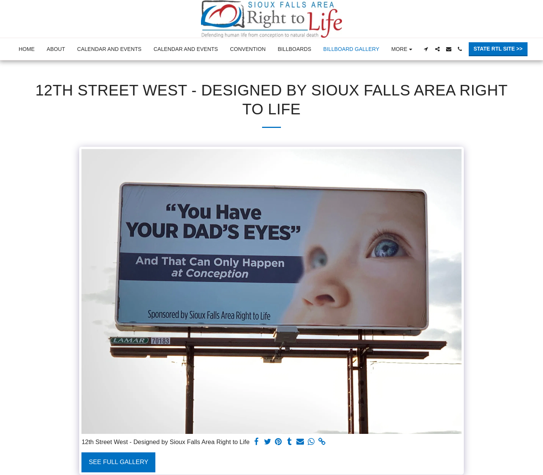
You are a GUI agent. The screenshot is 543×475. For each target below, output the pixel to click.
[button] (426, 49)
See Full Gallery (119, 461)
